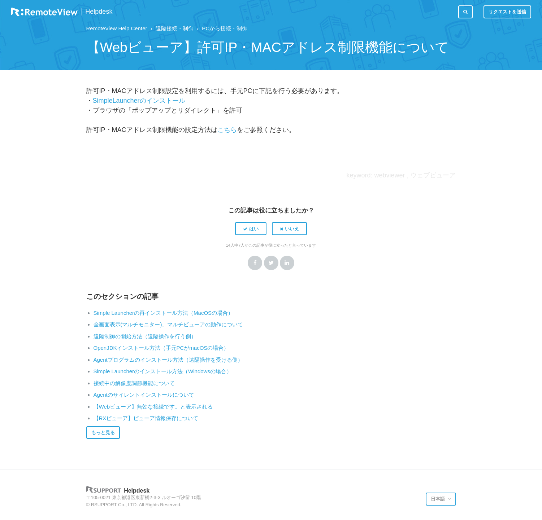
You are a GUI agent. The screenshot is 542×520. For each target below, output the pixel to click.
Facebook (255, 263)
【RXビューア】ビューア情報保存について (146, 418)
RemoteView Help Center (116, 28)
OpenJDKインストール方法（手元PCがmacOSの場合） (161, 348)
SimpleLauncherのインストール (139, 100)
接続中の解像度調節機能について (134, 383)
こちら (227, 129)
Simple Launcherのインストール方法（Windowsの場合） (163, 371)
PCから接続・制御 (224, 28)
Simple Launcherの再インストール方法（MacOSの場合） (164, 313)
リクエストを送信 (507, 11)
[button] (250, 228)
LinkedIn (287, 263)
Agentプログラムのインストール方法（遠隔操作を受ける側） (168, 360)
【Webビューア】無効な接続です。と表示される (153, 407)
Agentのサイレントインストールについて (144, 395)
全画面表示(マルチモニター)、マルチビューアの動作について (168, 324)
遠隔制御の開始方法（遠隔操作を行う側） (145, 336)
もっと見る (103, 432)
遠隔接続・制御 (175, 28)
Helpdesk (98, 11)
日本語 (438, 499)
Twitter (271, 263)
